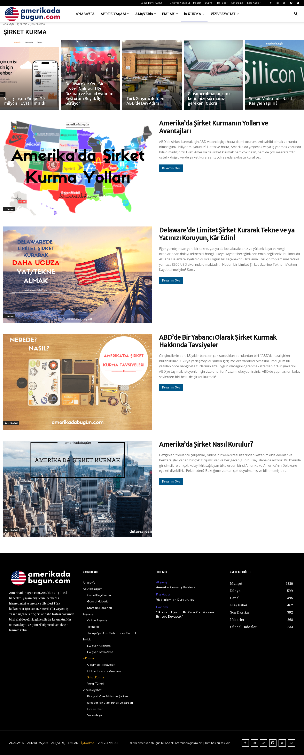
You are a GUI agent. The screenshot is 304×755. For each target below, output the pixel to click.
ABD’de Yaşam (114, 14)
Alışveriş (145, 14)
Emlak (170, 14)
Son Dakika (237, 2)
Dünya (208, 2)
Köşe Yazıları (254, 2)
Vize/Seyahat (224, 14)
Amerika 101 (11, 423)
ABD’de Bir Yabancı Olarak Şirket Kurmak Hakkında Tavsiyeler (217, 341)
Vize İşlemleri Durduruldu (175, 600)
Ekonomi (162, 607)
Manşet (197, 2)
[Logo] (33, 14)
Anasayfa (85, 14)
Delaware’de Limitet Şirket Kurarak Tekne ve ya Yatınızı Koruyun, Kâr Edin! (227, 234)
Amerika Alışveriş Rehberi (175, 587)
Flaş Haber (221, 2)
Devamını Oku (171, 168)
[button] (296, 14)
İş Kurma (194, 14)
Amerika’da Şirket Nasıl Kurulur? (206, 444)
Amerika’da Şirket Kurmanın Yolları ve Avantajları (213, 127)
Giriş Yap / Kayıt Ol (180, 2)
